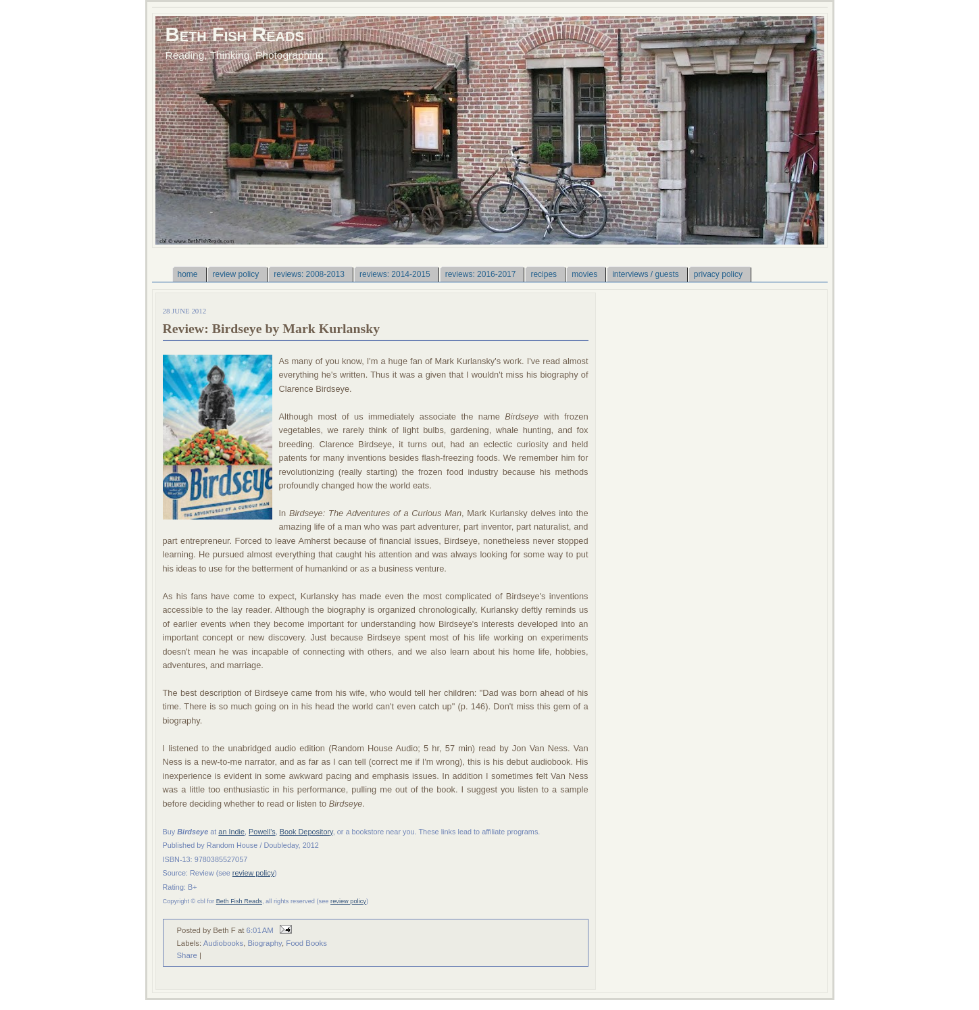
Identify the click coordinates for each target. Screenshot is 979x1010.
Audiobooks (223, 943)
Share (187, 955)
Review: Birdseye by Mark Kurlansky (271, 328)
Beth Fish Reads (235, 34)
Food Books (306, 943)
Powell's (262, 832)
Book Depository (306, 832)
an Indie (231, 832)
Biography (265, 943)
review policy (253, 873)
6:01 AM (260, 930)
